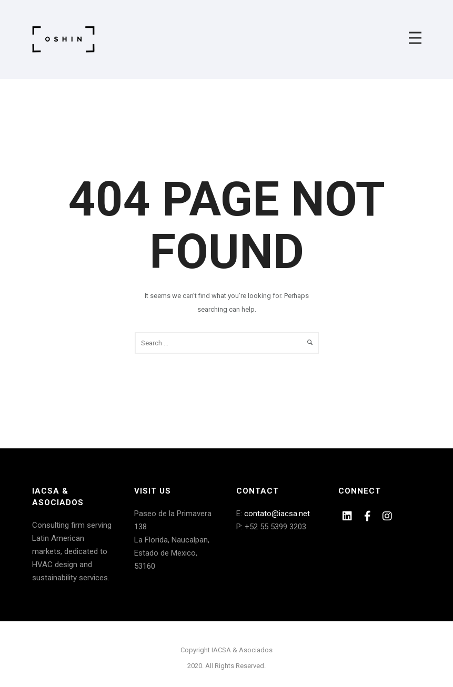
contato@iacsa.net (277, 513)
